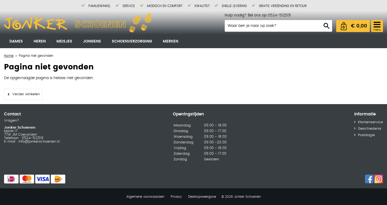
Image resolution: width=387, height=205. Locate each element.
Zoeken (326, 25)
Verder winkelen (26, 94)
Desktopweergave (202, 196)
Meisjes (64, 41)
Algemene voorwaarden (145, 196)
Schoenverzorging (132, 41)
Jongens (92, 41)
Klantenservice (370, 122)
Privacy (176, 196)
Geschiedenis (369, 128)
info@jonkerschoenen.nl (38, 141)
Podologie (366, 135)
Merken (170, 41)
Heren (40, 41)
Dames (16, 41)
